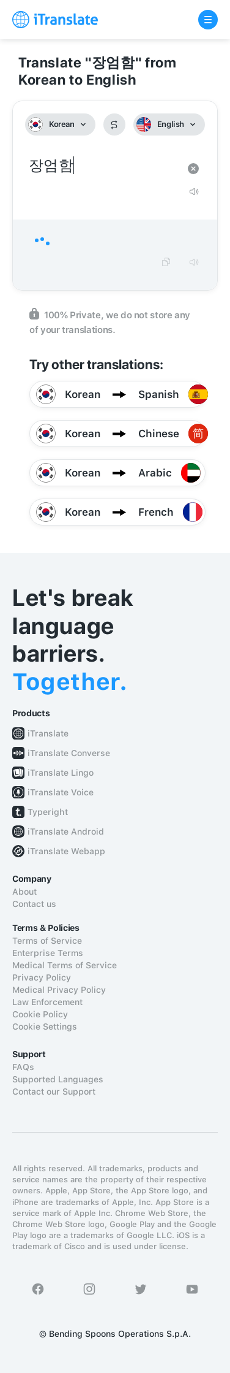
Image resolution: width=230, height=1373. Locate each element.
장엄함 (102, 165)
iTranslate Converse (69, 753)
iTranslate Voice (61, 792)
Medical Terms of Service (64, 965)
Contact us (34, 904)
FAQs (23, 1067)
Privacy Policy (41, 977)
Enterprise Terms (47, 953)
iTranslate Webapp (66, 851)
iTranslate (48, 733)
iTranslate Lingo (61, 773)
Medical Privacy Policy (59, 990)
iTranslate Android (66, 831)
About (24, 892)
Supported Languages (57, 1079)
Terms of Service (47, 941)
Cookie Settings (44, 1026)
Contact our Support (53, 1091)
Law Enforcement (47, 1002)
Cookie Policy (40, 1014)
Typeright (48, 812)
